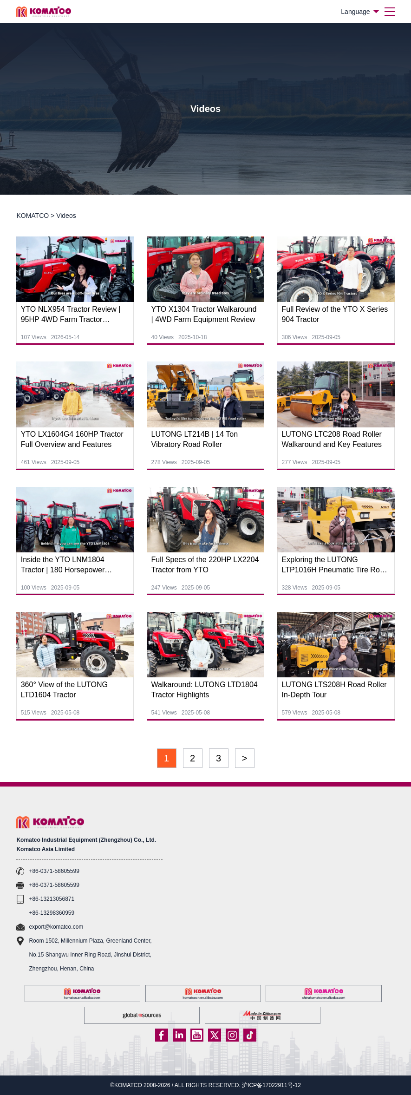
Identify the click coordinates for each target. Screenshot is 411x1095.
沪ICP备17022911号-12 (271, 1085)
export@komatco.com (56, 927)
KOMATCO (32, 215)
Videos (66, 215)
